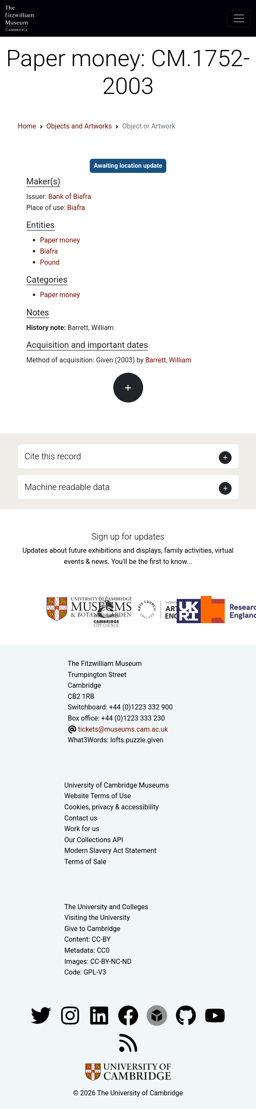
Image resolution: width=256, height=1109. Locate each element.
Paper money (60, 240)
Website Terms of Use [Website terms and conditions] (98, 796)
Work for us (82, 829)
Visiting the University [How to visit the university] (97, 917)
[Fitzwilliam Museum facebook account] (100, 1015)
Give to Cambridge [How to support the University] (93, 929)
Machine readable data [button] (67, 487)
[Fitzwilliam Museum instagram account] (70, 1015)
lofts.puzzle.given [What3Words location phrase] (136, 740)
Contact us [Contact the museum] (81, 818)
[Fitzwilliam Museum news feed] (128, 1042)
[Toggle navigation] (239, 18)
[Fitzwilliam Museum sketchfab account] (157, 1015)
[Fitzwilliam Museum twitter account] (41, 1015)
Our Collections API (94, 840)
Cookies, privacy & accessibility (112, 807)
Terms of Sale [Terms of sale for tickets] (85, 862)
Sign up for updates (127, 536)
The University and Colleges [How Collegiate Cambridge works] (106, 907)
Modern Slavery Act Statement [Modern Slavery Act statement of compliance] (111, 850)
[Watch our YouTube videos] (215, 1015)
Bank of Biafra (69, 197)
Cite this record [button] (53, 456)
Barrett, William (168, 360)
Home (27, 126)
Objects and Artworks (79, 126)
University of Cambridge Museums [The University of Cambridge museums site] (117, 785)
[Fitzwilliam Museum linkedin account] (129, 1015)
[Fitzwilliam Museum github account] (186, 1015)
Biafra (76, 208)
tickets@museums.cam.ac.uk (123, 729)
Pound (50, 262)
